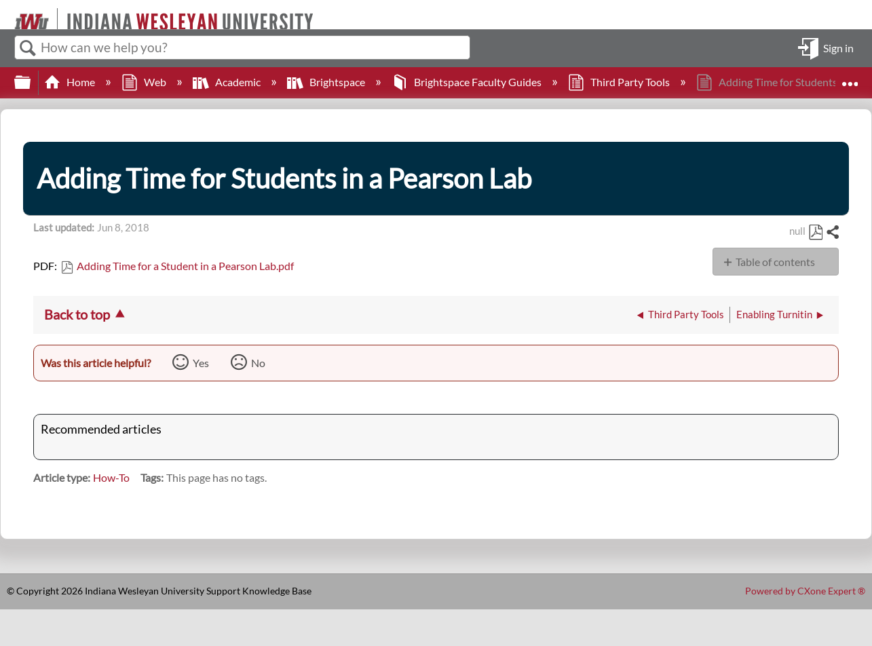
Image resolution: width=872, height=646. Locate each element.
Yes (201, 362)
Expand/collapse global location (849, 78)
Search (27, 48)
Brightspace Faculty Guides (468, 81)
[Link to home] (8, 14)
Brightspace (327, 81)
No (258, 362)
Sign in (838, 47)
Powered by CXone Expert (805, 590)
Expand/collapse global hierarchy (31, 82)
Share (832, 233)
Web (144, 81)
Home (70, 81)
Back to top (77, 314)
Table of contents (775, 261)
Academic (228, 81)
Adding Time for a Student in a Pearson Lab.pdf (185, 265)
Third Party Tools (620, 81)
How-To (111, 477)
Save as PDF (815, 233)
